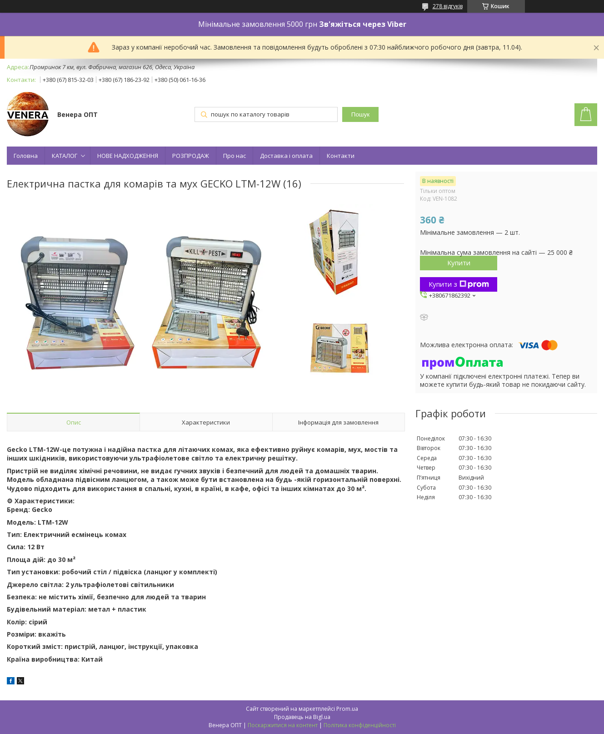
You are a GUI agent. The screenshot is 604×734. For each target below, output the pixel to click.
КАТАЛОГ (64, 156)
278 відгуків (448, 6)
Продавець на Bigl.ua (302, 717)
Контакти (340, 156)
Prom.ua (347, 709)
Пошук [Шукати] (360, 114)
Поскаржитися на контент (283, 725)
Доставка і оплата (286, 156)
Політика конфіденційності (360, 725)
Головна (26, 156)
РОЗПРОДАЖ (190, 156)
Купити (458, 262)
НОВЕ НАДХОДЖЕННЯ (127, 156)
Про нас (234, 156)
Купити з (459, 284)
